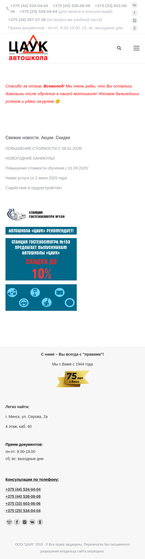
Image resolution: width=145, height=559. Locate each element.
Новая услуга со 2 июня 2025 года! (36, 178)
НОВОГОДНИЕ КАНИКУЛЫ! (30, 158)
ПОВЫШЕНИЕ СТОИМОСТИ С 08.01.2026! (43, 148)
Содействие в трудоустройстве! (33, 188)
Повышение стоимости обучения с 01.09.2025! (46, 168)
